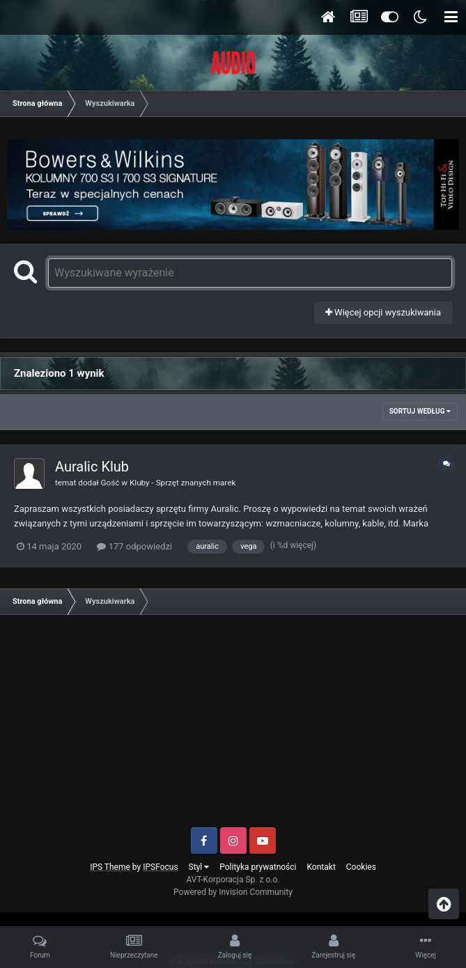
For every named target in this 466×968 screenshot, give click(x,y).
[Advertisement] (233, 726)
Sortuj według (420, 411)
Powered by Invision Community (233, 892)
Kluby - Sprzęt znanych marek (182, 482)
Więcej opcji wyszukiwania (383, 312)
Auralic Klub (92, 466)
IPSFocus (160, 867)
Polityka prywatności (257, 867)
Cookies (361, 867)
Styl (199, 867)
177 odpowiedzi (134, 546)
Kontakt (321, 867)
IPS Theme (110, 867)
